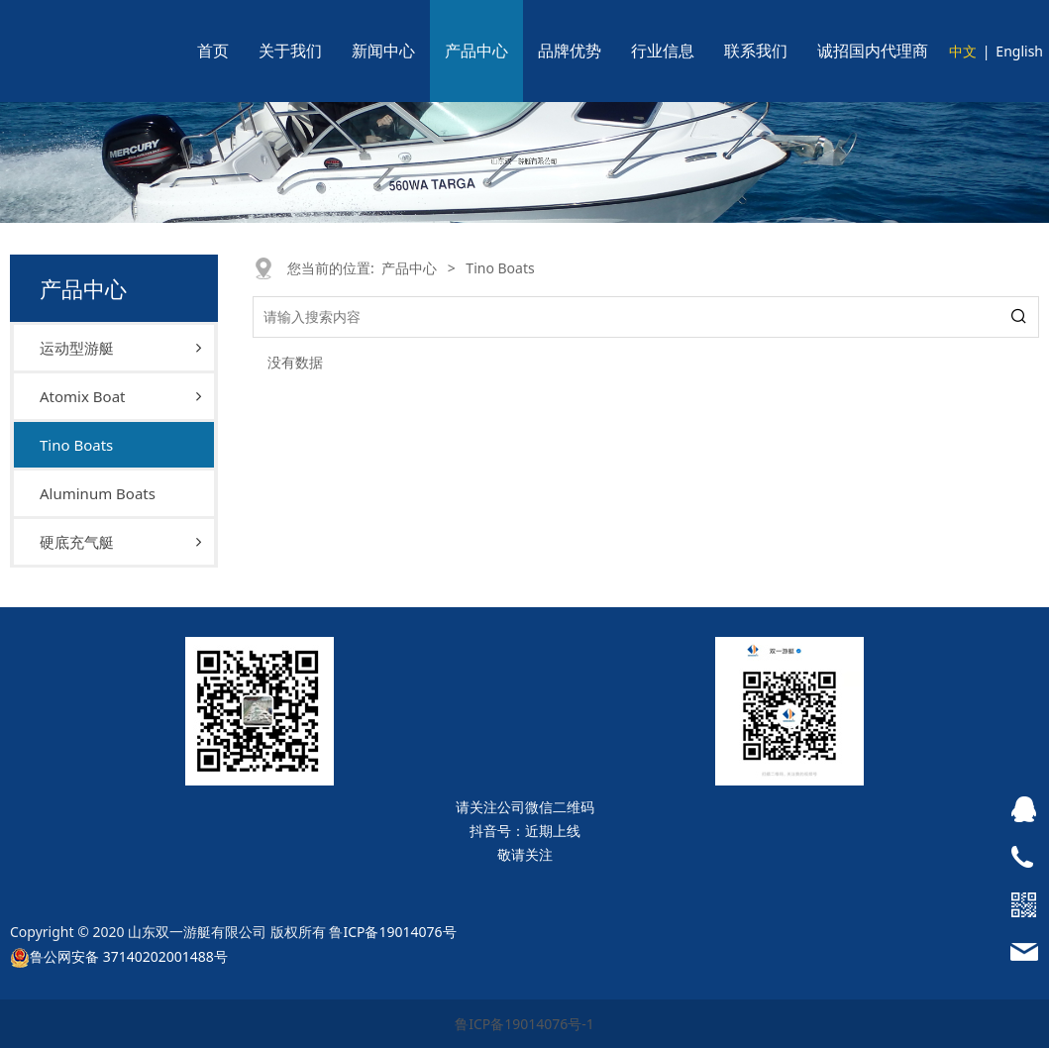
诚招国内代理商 (872, 50)
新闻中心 (383, 50)
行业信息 (662, 50)
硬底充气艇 (77, 542)
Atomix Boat (82, 396)
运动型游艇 (77, 348)
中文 (963, 51)
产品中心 (476, 50)
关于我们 (290, 50)
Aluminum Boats (98, 493)
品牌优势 (569, 50)
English (1019, 51)
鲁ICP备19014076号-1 (524, 1023)
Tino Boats (76, 445)
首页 (213, 50)
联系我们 (755, 50)
